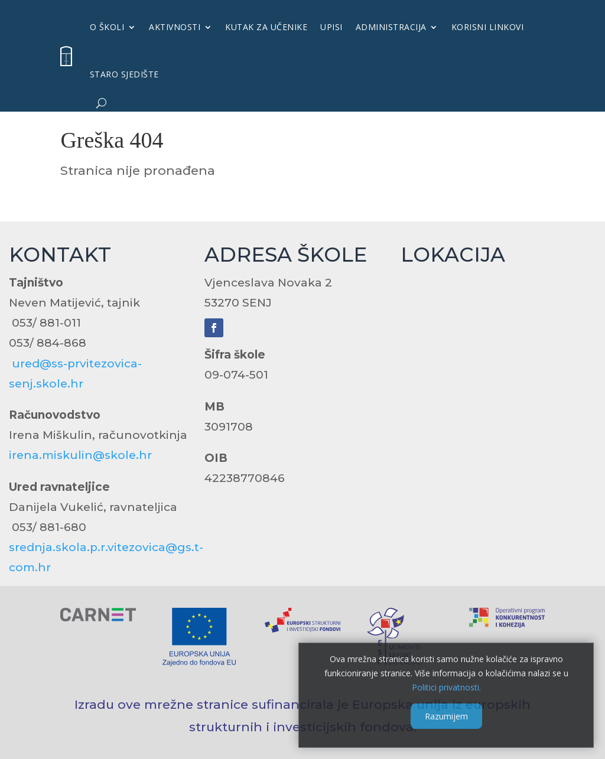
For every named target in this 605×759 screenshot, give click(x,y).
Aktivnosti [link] (174, 26)
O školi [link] (107, 26)
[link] (65, 56)
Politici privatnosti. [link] (445, 686)
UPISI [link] (331, 26)
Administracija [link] (391, 26)
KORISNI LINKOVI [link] (487, 26)
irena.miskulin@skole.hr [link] (80, 455)
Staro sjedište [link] (124, 74)
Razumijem (445, 715)
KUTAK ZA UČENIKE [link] (266, 26)
